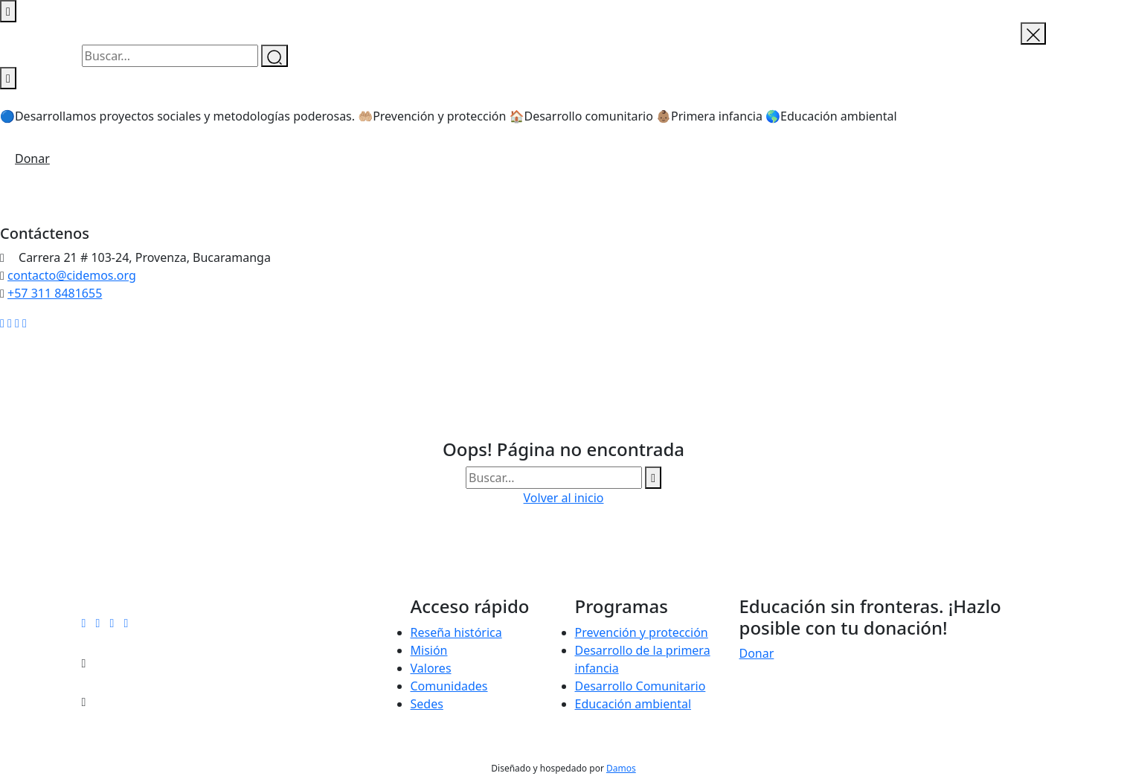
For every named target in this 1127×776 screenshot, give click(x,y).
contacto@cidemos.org (71, 275)
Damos (621, 768)
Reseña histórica (456, 632)
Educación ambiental (633, 704)
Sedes (427, 704)
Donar (32, 158)
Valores (431, 668)
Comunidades (449, 686)
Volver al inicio (564, 498)
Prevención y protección (641, 632)
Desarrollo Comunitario (640, 686)
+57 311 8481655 (54, 293)
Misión (429, 650)
